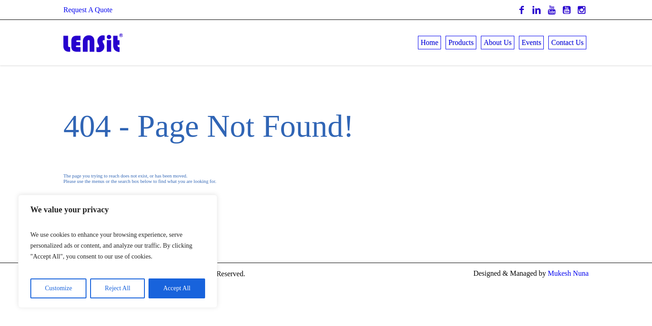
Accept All (176, 288)
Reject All (117, 288)
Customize (58, 288)
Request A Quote (87, 10)
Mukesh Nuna (568, 273)
